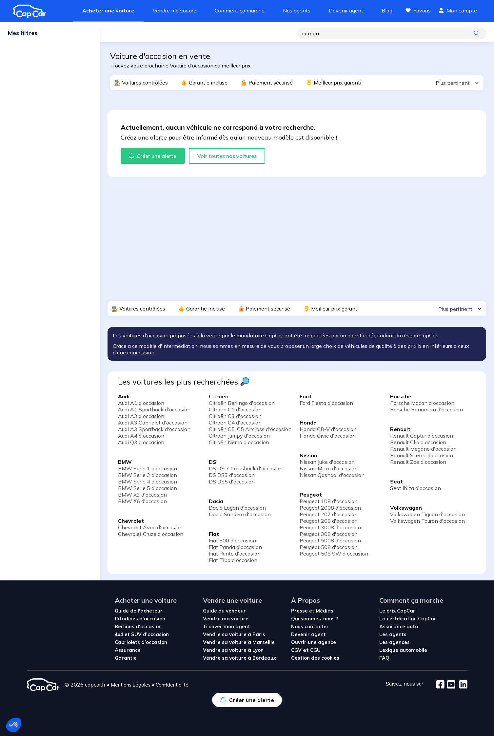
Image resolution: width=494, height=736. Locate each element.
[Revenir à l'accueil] (32, 11)
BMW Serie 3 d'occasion (147, 475)
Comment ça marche (240, 10)
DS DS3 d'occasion (232, 475)
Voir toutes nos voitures (227, 156)
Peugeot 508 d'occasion (329, 547)
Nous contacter (310, 626)
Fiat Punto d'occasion (235, 553)
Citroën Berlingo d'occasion (242, 403)
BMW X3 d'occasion (142, 494)
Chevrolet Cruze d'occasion (150, 534)
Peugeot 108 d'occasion (329, 501)
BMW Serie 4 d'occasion (147, 481)
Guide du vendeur (224, 611)
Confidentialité (172, 685)
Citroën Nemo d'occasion (239, 442)
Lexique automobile (403, 650)
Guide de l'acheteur (139, 611)
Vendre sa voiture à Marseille (239, 642)
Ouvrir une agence (313, 642)
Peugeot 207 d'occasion (329, 514)
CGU (315, 650)
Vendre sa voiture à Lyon (233, 650)
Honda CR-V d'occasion (328, 429)
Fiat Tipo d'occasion (233, 560)
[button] (14, 725)
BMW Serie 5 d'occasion (147, 488)
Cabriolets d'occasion (141, 642)
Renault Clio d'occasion (418, 442)
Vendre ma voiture (174, 10)
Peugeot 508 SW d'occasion (334, 553)
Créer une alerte (135, 34)
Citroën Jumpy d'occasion (239, 435)
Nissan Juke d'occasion (327, 462)
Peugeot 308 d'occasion (329, 534)
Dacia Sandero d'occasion (240, 514)
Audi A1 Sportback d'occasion (154, 409)
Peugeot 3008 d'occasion (330, 527)
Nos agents (296, 10)
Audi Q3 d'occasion (141, 442)
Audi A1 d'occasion (141, 403)
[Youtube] (450, 684)
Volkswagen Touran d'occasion (427, 521)
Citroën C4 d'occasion (235, 422)
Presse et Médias (312, 611)
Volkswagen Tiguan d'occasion (427, 514)
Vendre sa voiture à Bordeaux (239, 658)
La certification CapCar (407, 618)
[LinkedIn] (461, 684)
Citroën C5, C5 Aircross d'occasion (250, 429)
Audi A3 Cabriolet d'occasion (153, 422)
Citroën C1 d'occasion (235, 409)
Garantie (126, 658)
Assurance (128, 650)
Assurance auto (398, 626)
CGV (297, 650)
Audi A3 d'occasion (141, 416)
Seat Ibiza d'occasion (415, 488)
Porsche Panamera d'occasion (426, 409)
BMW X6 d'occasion (142, 501)
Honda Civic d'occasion (328, 435)
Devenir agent (346, 10)
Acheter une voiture (108, 10)
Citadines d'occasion (140, 618)
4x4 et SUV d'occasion (142, 634)
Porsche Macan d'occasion (422, 403)
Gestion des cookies (315, 658)
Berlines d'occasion (138, 626)
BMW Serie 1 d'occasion (147, 468)
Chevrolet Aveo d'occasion (150, 527)
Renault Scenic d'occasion (421, 455)
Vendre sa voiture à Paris (234, 634)
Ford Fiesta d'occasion (326, 403)
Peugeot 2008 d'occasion (330, 507)
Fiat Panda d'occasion (235, 547)
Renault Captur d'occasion (421, 435)
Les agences (394, 642)
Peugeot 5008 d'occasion (330, 540)
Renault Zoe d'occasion (418, 462)
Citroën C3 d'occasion (235, 416)
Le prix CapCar (397, 611)
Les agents (392, 634)
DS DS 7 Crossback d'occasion (246, 468)
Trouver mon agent (226, 626)
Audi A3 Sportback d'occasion (154, 429)
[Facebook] (440, 684)
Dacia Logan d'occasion (237, 507)
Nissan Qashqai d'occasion (332, 475)
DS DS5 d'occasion (232, 481)
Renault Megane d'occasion (423, 448)
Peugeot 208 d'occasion (329, 521)
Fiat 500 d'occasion (232, 540)
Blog (387, 10)
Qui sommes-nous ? (314, 618)
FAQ (384, 658)
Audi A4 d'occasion (141, 435)
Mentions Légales (130, 685)
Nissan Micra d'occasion (329, 468)
